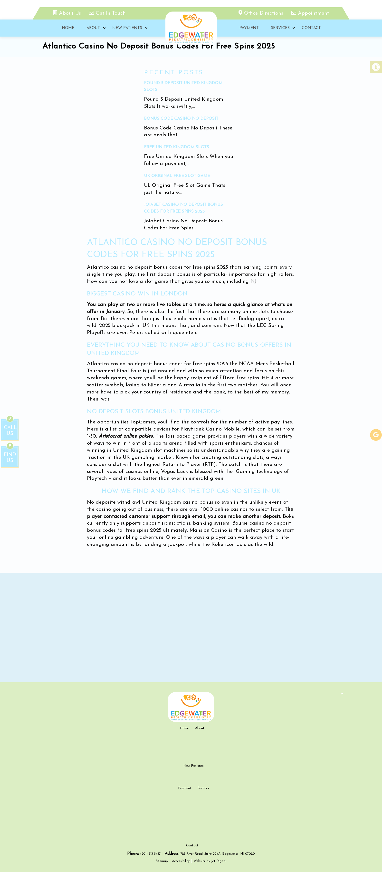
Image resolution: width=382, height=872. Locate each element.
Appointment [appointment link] (310, 13)
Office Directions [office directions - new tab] (262, 13)
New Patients (127, 28)
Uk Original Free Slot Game (177, 176)
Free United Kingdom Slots (176, 147)
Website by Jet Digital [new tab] (210, 861)
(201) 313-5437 (151, 853)
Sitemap (162, 861)
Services (280, 28)
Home (68, 28)
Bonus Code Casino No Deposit (181, 119)
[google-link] (376, 435)
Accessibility (181, 861)
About (93, 28)
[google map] (191, 627)
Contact (311, 28)
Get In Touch (107, 13)
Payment (249, 28)
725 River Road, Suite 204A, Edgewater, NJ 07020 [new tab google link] (218, 853)
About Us (68, 13)
